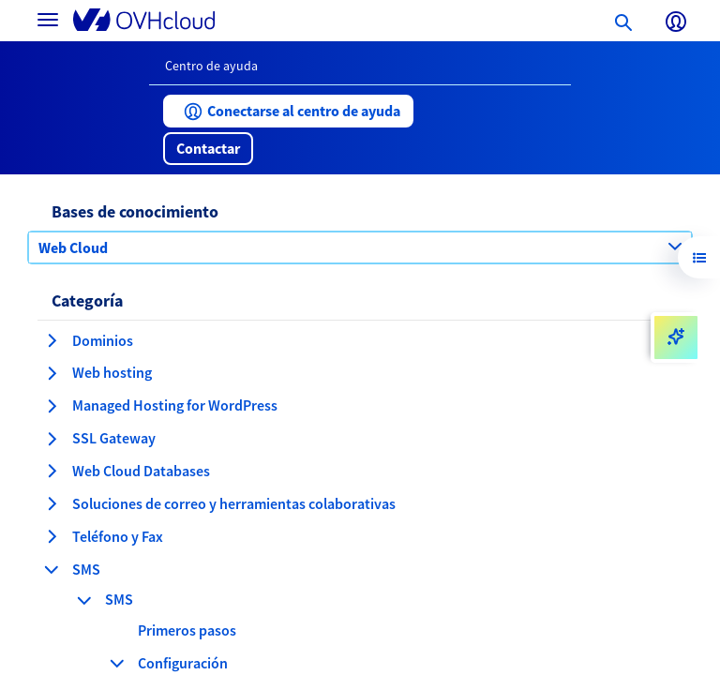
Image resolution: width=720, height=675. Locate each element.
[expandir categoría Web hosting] (51, 373)
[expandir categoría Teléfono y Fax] (51, 536)
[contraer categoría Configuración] (117, 662)
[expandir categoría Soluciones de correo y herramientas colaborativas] (51, 503)
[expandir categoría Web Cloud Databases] (51, 470)
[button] (288, 111)
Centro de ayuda (211, 65)
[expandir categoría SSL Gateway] (51, 438)
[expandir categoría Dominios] (51, 340)
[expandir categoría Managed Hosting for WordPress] (51, 406)
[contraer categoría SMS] (51, 569)
